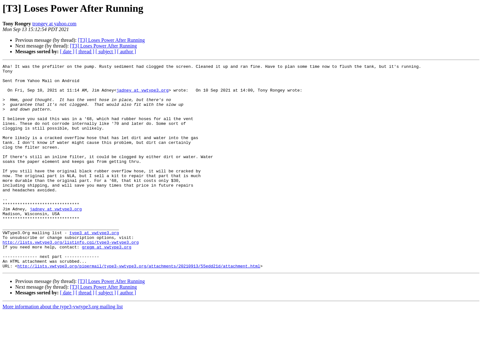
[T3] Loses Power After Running (111, 40)
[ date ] (67, 51)
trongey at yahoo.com (54, 23)
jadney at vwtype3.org (143, 96)
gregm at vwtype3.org (106, 284)
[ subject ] (106, 51)
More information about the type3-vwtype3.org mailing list (63, 347)
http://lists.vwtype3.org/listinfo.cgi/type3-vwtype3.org (71, 278)
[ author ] (126, 51)
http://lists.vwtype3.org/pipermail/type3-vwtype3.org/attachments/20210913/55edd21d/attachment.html (138, 307)
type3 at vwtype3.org (94, 267)
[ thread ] (85, 51)
